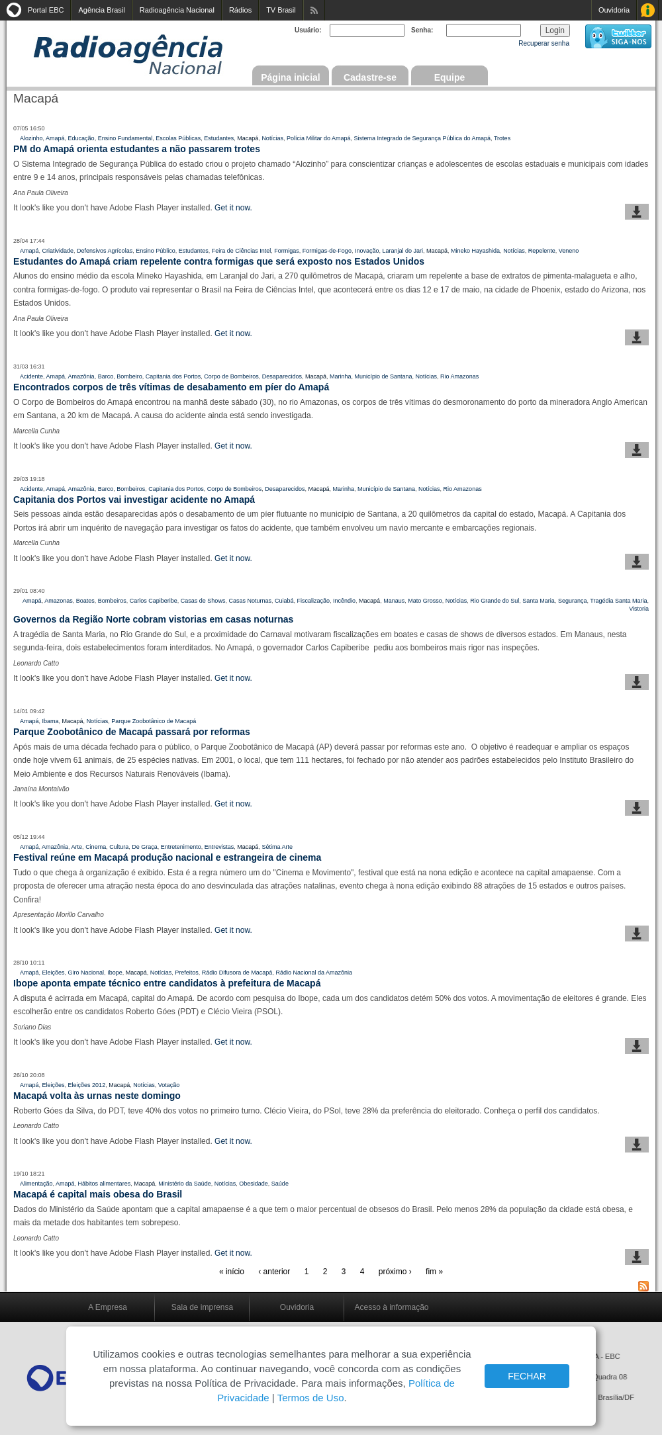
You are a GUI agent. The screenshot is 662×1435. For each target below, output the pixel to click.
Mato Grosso (425, 600)
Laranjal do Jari (402, 250)
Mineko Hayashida (475, 250)
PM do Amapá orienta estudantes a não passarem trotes (136, 149)
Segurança (572, 600)
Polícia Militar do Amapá (319, 138)
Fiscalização (313, 600)
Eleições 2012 (87, 1085)
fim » (434, 1271)
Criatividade (58, 250)
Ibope (114, 972)
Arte (77, 847)
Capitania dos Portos (173, 376)
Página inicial (290, 77)
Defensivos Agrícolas (104, 250)
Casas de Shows (203, 600)
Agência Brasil (101, 10)
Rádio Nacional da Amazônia (313, 972)
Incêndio (344, 600)
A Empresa (107, 1307)
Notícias (272, 138)
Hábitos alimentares (104, 1183)
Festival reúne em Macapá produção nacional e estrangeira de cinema (167, 857)
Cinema (95, 847)
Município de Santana (383, 376)
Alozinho (31, 138)
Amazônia (81, 376)
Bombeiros (131, 489)
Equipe (449, 77)
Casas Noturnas (249, 600)
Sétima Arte (277, 847)
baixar (637, 212)
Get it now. (233, 207)
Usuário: (308, 30)
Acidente (31, 376)
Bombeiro (129, 376)
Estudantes (219, 138)
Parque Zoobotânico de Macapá (153, 721)
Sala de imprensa (202, 1307)
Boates (85, 600)
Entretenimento (181, 847)
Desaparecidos (282, 376)
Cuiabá (284, 600)
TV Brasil (281, 10)
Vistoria (639, 608)
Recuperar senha (543, 43)
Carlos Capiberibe (153, 600)
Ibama (50, 721)
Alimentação (36, 1183)
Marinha (341, 376)
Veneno (569, 250)
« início (231, 1271)
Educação (81, 138)
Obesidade (253, 1183)
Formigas (286, 250)
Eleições (53, 972)
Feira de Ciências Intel (241, 250)
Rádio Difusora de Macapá (237, 972)
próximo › (395, 1271)
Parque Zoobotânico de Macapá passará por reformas (131, 731)
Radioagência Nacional (177, 10)
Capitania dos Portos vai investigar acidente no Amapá (134, 499)
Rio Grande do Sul (494, 600)
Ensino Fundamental (125, 138)
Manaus (393, 600)
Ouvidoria (614, 10)
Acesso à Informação (648, 10)
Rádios (240, 10)
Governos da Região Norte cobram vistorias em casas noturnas (153, 619)
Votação (169, 1085)
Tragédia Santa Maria (618, 600)
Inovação (367, 250)
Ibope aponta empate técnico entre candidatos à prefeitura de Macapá (166, 983)
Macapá (247, 138)
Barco (106, 376)
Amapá (55, 138)
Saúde (280, 1183)
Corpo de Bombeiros (231, 376)
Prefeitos (187, 972)
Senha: (422, 30)
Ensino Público (155, 250)
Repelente (541, 250)
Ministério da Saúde (184, 1183)
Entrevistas (219, 847)
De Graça (145, 847)
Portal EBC (46, 10)
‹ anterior (274, 1271)
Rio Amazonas (459, 376)
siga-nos (618, 36)
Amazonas (58, 600)
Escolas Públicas (178, 138)
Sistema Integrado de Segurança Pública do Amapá (422, 138)
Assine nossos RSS (314, 10)
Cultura (118, 847)
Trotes (502, 138)
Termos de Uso (310, 1397)
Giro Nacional (86, 972)
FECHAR (527, 1376)
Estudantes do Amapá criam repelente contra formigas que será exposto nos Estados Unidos (218, 261)
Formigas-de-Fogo (327, 250)
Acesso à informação (391, 1307)
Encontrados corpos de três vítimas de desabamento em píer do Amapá (171, 387)
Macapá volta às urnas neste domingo (97, 1095)
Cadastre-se (370, 77)
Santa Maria (538, 600)
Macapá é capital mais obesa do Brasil (97, 1194)
